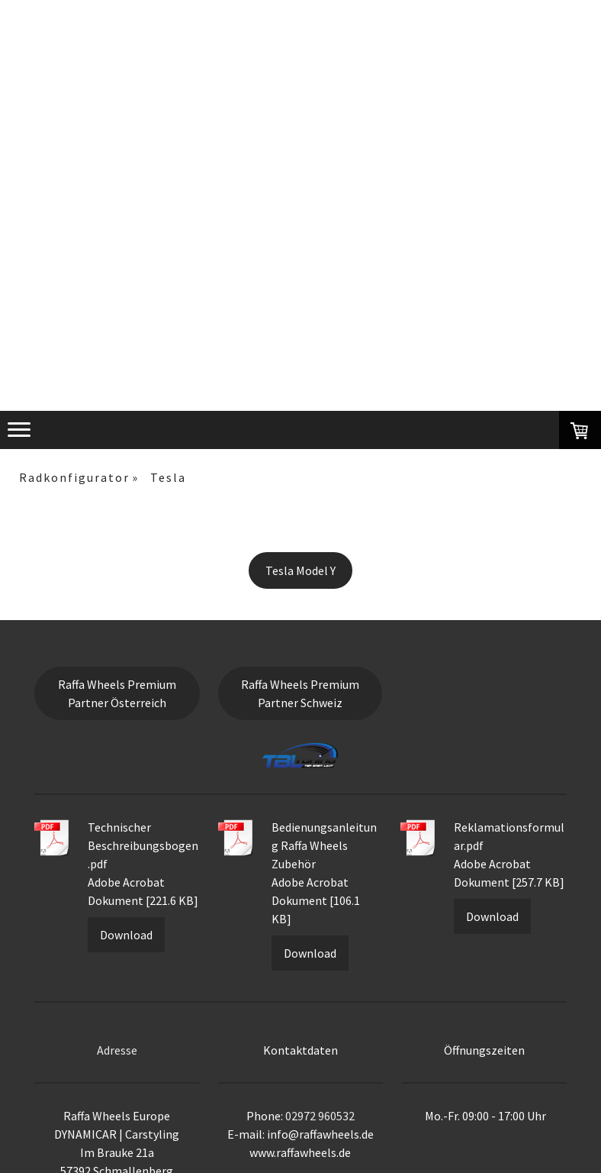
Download (126, 934)
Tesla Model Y (300, 570)
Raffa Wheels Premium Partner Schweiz (300, 693)
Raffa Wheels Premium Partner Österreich (117, 693)
